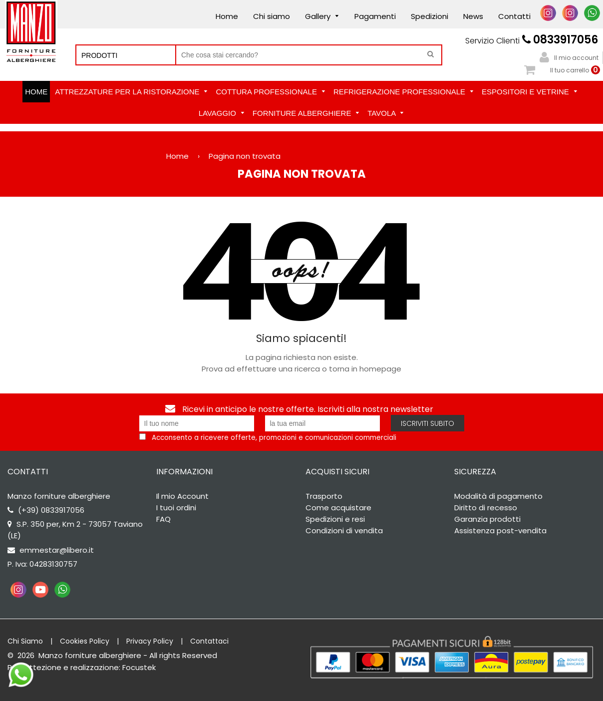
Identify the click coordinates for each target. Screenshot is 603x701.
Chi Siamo (25, 641)
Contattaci (209, 641)
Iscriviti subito (427, 423)
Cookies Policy (84, 641)
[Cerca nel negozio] (308, 54)
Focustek (139, 667)
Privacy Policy (149, 641)
